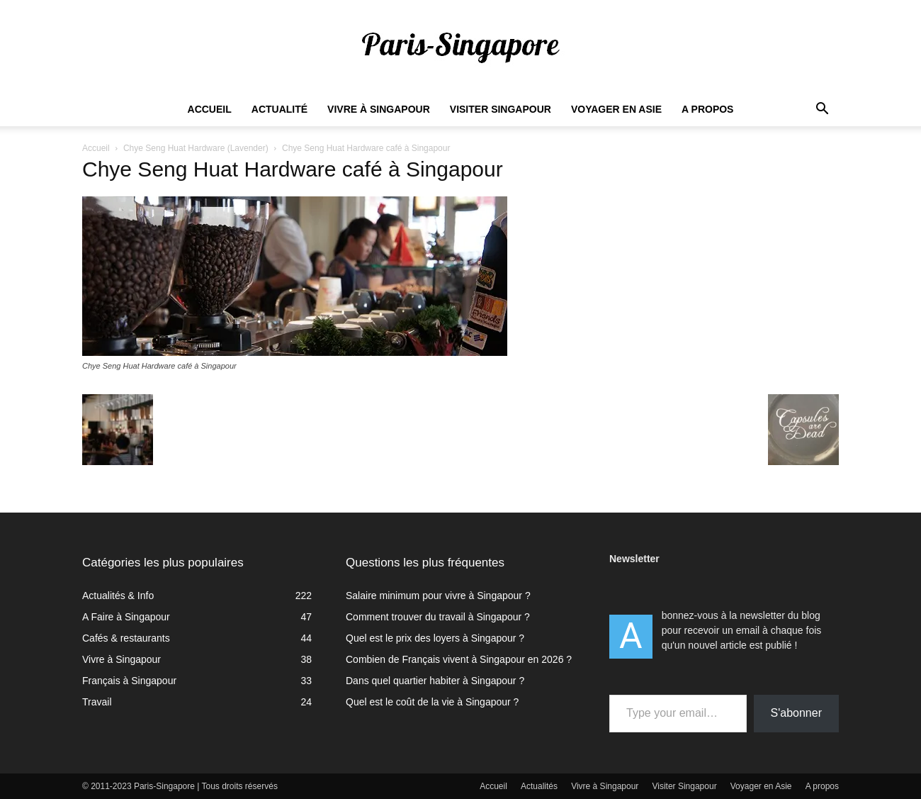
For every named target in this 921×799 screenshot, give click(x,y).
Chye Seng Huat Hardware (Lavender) (196, 148)
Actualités (539, 786)
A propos (707, 109)
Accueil (210, 109)
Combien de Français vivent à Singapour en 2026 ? (459, 659)
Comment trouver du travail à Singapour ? (438, 616)
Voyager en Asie (616, 109)
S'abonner (796, 713)
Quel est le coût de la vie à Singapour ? (432, 702)
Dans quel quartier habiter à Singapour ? (435, 680)
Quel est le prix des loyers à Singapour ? (435, 638)
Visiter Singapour (500, 109)
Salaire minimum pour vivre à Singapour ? (438, 595)
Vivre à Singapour (378, 109)
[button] (822, 110)
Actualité (279, 109)
